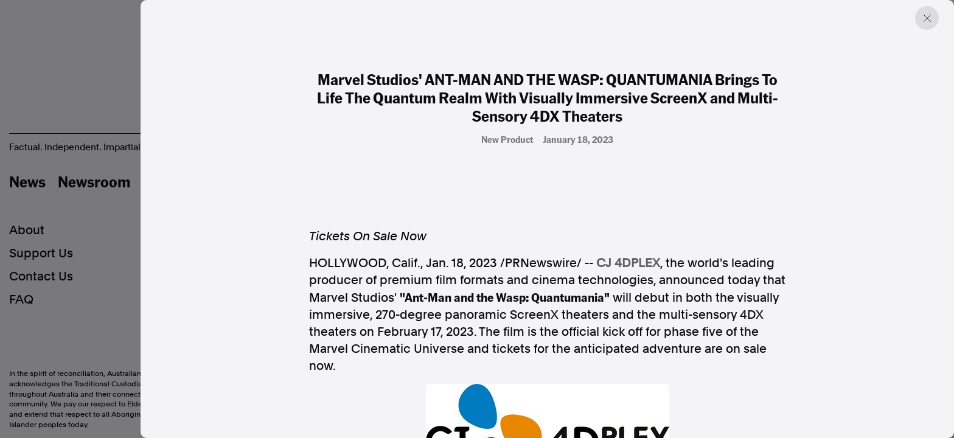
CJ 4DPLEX (628, 262)
